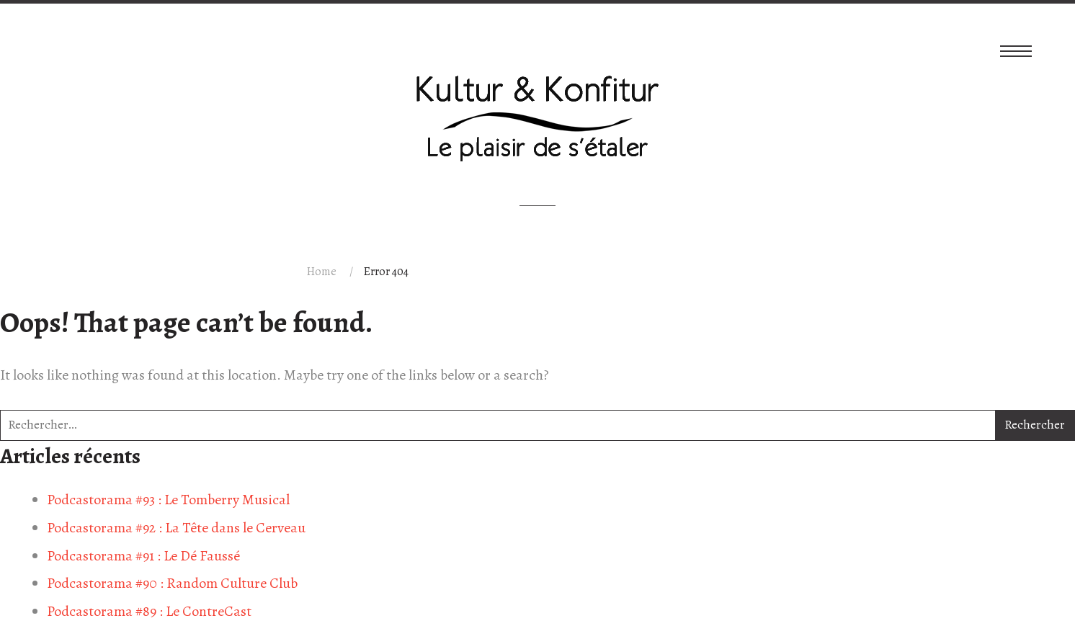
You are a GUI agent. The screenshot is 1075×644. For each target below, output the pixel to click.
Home (321, 271)
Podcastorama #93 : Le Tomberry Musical (168, 499)
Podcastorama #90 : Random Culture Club (172, 583)
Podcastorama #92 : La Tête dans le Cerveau (176, 527)
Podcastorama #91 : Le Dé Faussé (143, 555)
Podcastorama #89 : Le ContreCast (149, 611)
